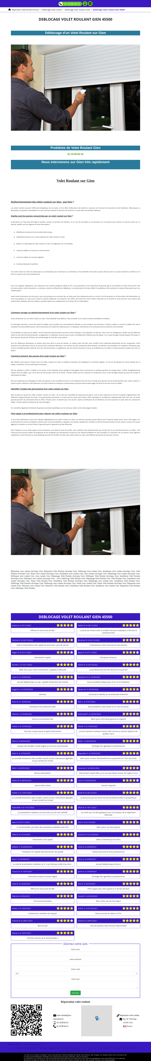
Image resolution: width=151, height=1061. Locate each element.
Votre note (75, 969)
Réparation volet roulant (126, 1014)
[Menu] (90, 3)
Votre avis (75, 979)
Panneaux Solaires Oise (49, 1046)
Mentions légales (14, 1043)
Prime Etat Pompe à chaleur (25, 1046)
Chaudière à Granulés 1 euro (73, 1046)
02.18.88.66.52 (55, 1022)
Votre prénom (75, 959)
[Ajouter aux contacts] (85, 3)
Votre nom (75, 949)
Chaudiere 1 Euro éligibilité (99, 1046)
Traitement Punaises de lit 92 (125, 1046)
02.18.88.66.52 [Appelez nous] (69, 4)
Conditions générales (33, 1043)
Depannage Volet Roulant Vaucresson (75, 1049)
